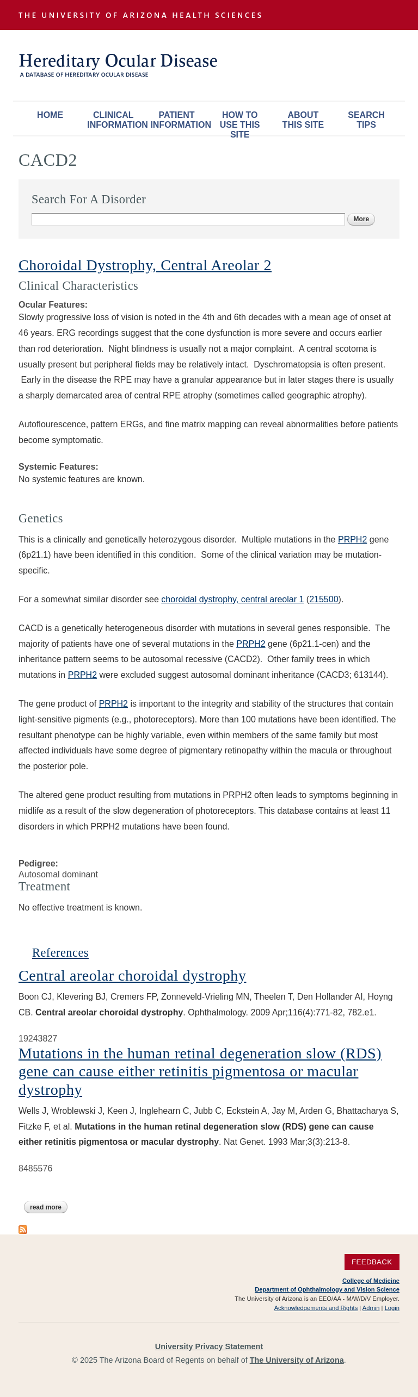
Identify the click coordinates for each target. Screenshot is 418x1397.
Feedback (372, 1262)
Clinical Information (116, 119)
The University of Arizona (297, 1360)
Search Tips (366, 119)
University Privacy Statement (209, 1346)
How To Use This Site (240, 122)
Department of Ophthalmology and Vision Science (327, 1289)
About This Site (303, 119)
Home (50, 115)
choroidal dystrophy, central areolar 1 (232, 599)
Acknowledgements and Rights (316, 1308)
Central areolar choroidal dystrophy (132, 975)
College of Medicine (370, 1280)
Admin (371, 1308)
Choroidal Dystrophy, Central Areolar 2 (145, 265)
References (60, 952)
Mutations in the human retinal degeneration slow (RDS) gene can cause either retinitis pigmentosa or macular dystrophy (200, 1071)
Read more (48, 1207)
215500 (323, 599)
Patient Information (179, 119)
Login (392, 1308)
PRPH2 (352, 539)
